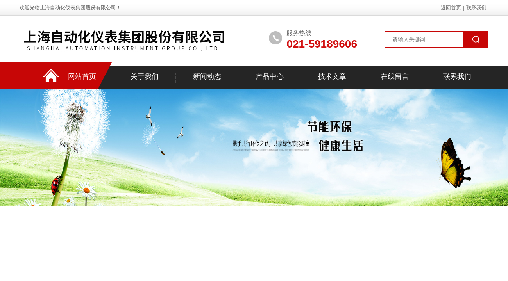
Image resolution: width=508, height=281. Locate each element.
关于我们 (145, 76)
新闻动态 (207, 76)
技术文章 (332, 76)
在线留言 (395, 76)
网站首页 (82, 76)
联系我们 (476, 8)
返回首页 (451, 8)
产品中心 (270, 76)
